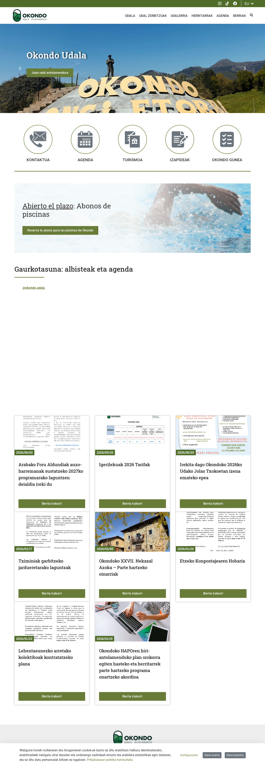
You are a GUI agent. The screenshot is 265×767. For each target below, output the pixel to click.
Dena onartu (212, 755)
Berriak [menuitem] (239, 16)
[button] (20, 68)
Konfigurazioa (189, 755)
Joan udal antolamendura (50, 73)
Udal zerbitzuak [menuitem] (153, 16)
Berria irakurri (63, 504)
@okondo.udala (33, 289)
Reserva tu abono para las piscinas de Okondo (60, 231)
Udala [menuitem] (130, 16)
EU (249, 4)
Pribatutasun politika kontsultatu (110, 760)
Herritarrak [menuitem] (202, 16)
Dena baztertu (235, 755)
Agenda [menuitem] (223, 16)
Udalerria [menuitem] (179, 16)
